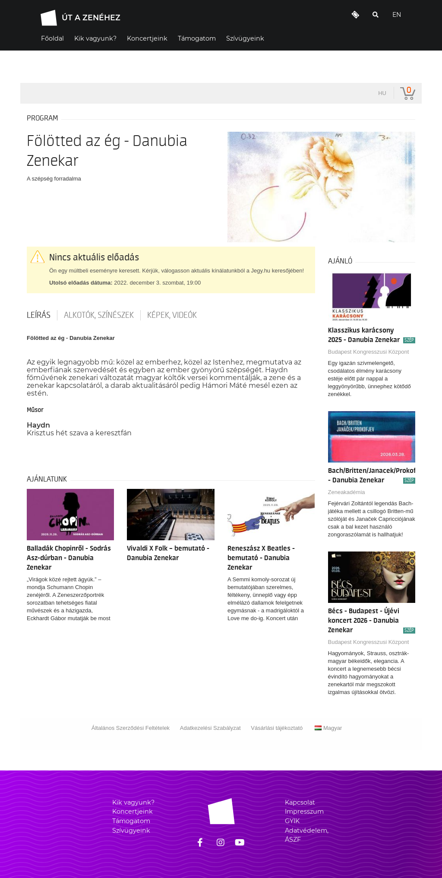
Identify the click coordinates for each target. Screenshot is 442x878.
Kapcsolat (300, 802)
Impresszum (304, 811)
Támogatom (131, 821)
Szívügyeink (131, 830)
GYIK (292, 821)
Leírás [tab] (39, 315)
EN (396, 15)
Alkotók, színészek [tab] (99, 315)
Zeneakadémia (346, 492)
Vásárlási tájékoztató (277, 728)
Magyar (328, 728)
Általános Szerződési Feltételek (131, 728)
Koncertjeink (132, 811)
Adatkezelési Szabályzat (210, 728)
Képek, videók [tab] (172, 315)
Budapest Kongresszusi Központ (368, 352)
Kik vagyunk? (133, 802)
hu (382, 93)
